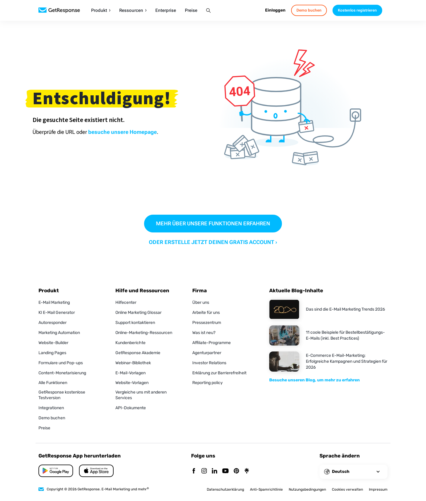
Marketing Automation (59, 332)
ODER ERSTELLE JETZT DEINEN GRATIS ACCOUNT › (213, 242)
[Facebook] (193, 471)
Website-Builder (53, 342)
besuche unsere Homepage (122, 132)
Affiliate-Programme (211, 342)
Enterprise (165, 10)
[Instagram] (204, 471)
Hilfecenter (125, 302)
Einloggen (275, 10)
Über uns (200, 302)
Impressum (378, 489)
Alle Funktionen (52, 382)
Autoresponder (52, 322)
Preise (191, 10)
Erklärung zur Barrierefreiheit (219, 372)
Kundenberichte (130, 342)
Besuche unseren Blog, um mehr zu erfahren (314, 380)
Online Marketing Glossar (138, 312)
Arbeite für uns (206, 312)
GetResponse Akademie (137, 352)
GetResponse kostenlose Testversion (61, 395)
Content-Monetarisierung (62, 372)
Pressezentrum (206, 322)
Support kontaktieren (135, 322)
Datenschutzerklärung (225, 489)
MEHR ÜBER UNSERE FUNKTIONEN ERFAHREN (213, 223)
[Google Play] (96, 471)
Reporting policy (207, 382)
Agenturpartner (206, 352)
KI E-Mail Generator (56, 312)
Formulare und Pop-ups (60, 362)
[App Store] (55, 471)
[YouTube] (225, 471)
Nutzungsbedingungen (307, 489)
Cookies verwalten (347, 489)
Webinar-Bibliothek (133, 362)
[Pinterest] (236, 471)
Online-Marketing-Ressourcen (143, 332)
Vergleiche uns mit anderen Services (141, 395)
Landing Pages (52, 352)
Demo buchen (51, 417)
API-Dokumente (130, 407)
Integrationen (51, 407)
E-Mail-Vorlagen (130, 372)
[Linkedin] (214, 471)
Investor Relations (209, 362)
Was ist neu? (203, 332)
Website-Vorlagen (132, 382)
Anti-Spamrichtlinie (266, 489)
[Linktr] (246, 471)
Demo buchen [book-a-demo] (309, 10)
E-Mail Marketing (54, 302)
